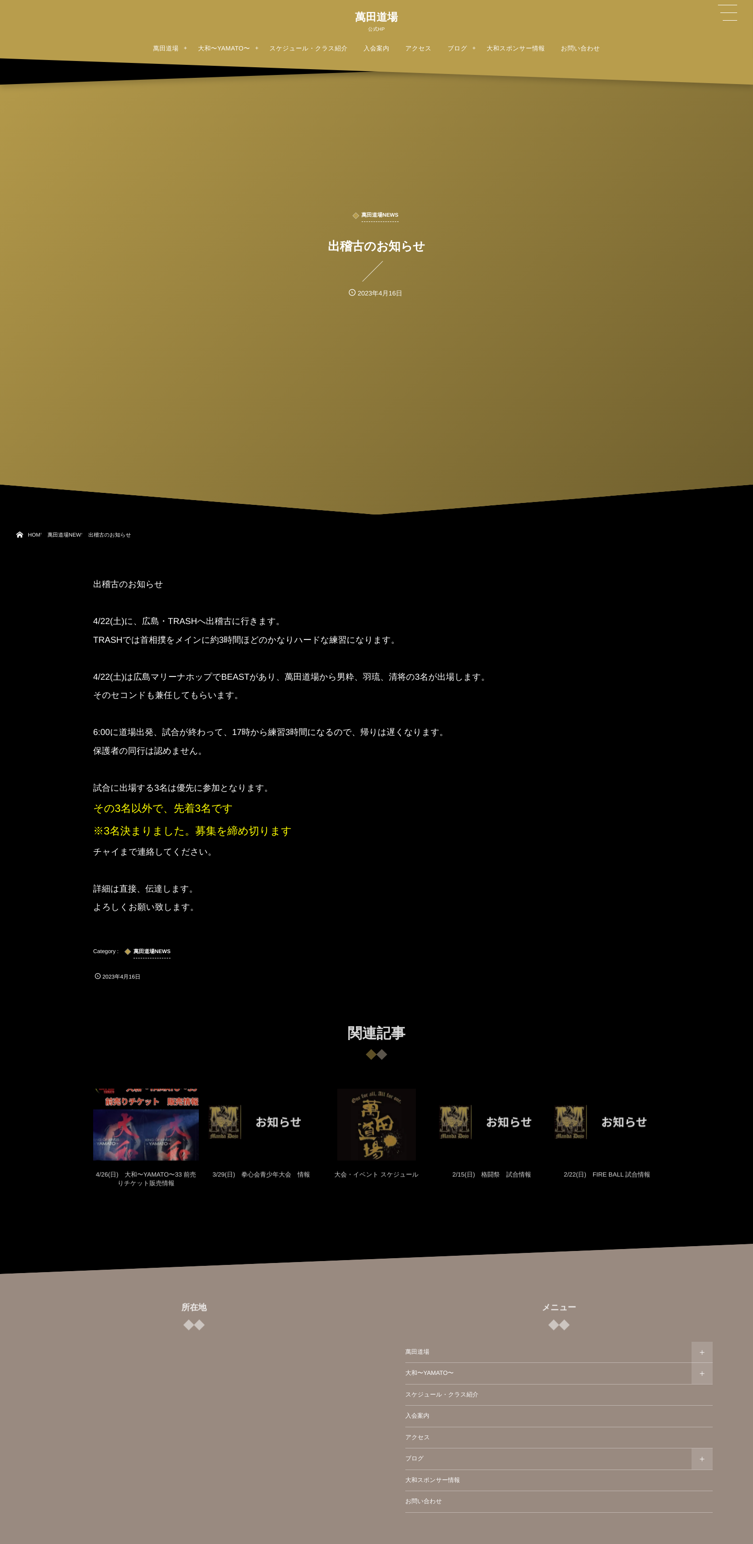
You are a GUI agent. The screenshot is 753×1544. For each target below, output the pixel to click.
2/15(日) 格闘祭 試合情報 (491, 1180)
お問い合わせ (423, 1501)
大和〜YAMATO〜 (429, 1373)
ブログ (414, 1458)
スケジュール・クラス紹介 (441, 1394)
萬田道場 (376, 17)
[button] (728, 13)
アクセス (417, 1437)
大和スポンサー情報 (432, 1480)
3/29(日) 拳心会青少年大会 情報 (261, 1180)
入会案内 (417, 1415)
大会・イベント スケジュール (376, 1180)
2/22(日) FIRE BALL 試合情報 (607, 1180)
